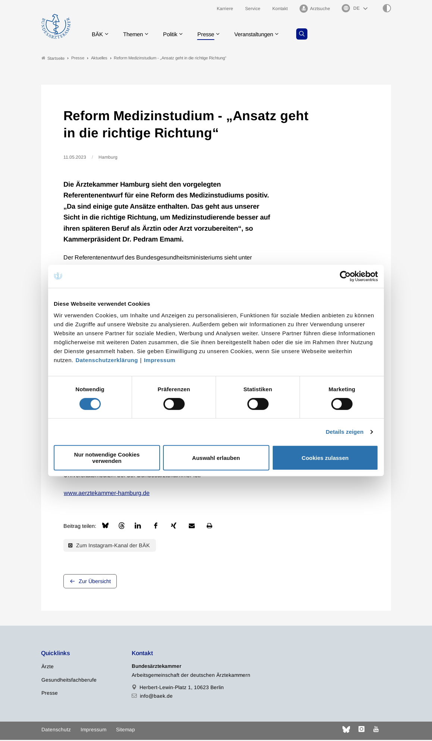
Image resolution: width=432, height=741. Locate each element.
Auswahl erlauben (216, 458)
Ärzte (47, 668)
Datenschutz (56, 731)
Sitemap (125, 731)
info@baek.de (156, 697)
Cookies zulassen (325, 458)
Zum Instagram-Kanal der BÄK (109, 546)
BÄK (99, 35)
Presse (213, 35)
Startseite (53, 59)
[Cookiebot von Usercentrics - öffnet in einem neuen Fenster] (345, 276)
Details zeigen (344, 432)
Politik (176, 35)
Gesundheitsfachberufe (69, 681)
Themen (136, 35)
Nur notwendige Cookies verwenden (107, 457)
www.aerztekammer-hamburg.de (107, 494)
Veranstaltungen (264, 35)
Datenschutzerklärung (106, 360)
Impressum (160, 360)
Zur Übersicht (95, 583)
